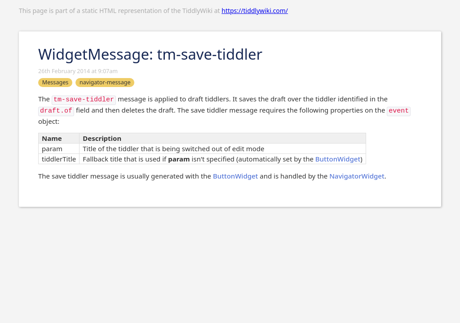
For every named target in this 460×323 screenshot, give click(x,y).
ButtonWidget (337, 158)
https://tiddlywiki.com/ (254, 10)
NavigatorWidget (356, 175)
